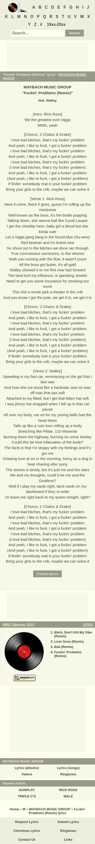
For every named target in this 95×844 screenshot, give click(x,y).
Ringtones (68, 774)
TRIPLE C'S (27, 796)
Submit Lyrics (68, 822)
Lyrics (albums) (27, 768)
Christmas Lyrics (26, 831)
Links (68, 839)
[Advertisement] (47, 55)
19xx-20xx (56, 24)
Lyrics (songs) (68, 768)
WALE (68, 796)
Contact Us (26, 839)
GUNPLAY (27, 790)
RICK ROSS (68, 790)
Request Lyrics (27, 822)
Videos (26, 774)
